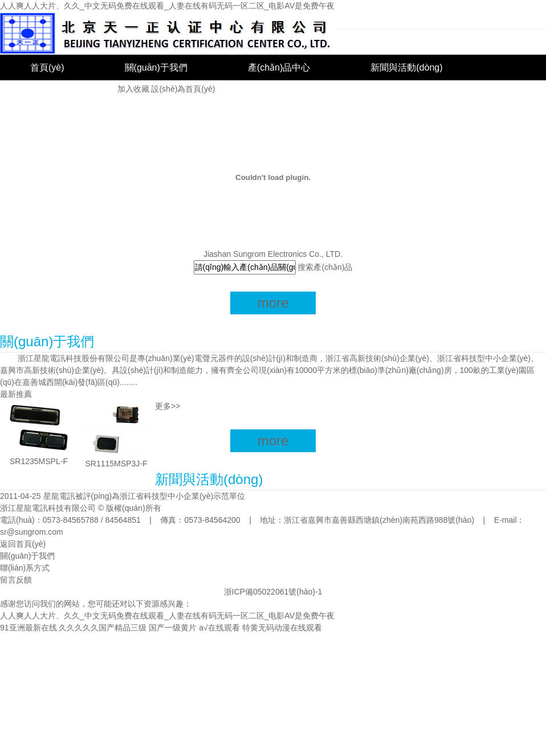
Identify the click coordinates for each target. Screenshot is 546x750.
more (273, 302)
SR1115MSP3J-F (116, 463)
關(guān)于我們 (156, 67)
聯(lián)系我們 (58, 93)
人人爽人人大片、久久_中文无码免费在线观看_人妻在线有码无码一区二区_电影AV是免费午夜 (167, 5)
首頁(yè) (47, 67)
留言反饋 (16, 579)
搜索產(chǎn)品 (325, 267)
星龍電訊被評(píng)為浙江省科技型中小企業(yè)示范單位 (144, 496)
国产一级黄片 (173, 627)
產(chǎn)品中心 (279, 67)
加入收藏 (133, 88)
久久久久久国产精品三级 (102, 627)
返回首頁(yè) (23, 543)
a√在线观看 (219, 627)
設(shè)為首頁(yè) (183, 88)
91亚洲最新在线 (28, 627)
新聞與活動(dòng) (406, 67)
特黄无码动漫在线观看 (282, 627)
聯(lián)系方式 (25, 567)
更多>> (167, 406)
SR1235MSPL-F (39, 461)
